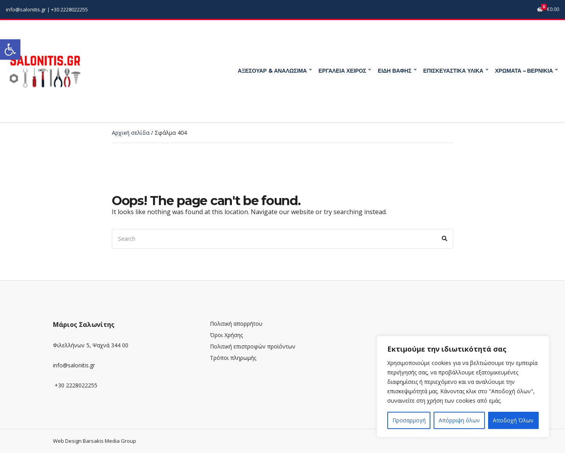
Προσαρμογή (409, 420)
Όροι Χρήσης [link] (226, 335)
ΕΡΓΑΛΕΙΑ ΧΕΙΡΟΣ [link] (342, 70)
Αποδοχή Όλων (513, 420)
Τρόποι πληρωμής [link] (233, 357)
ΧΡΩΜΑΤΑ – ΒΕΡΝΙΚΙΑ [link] (524, 70)
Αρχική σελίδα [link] (130, 132)
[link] (10, 49)
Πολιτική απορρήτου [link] (236, 323)
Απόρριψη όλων (459, 420)
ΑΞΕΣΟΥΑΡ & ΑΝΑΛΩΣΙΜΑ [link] (272, 70)
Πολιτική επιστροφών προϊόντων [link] (252, 346)
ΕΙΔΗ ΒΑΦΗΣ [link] (395, 70)
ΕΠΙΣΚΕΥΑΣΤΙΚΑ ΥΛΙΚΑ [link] (453, 70)
